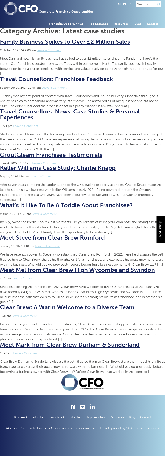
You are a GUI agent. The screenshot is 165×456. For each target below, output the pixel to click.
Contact (152, 24)
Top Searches (98, 24)
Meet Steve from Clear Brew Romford (52, 237)
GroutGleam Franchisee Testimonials (51, 154)
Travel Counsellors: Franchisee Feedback (56, 79)
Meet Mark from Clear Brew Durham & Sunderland (70, 344)
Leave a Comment (49, 50)
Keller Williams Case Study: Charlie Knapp (58, 167)
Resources (121, 24)
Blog (137, 24)
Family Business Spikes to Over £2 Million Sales (65, 41)
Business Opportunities (29, 417)
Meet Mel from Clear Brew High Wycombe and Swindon (77, 269)
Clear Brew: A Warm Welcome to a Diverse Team (67, 307)
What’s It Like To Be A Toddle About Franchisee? (66, 205)
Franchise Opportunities (66, 24)
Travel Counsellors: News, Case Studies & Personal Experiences (70, 114)
